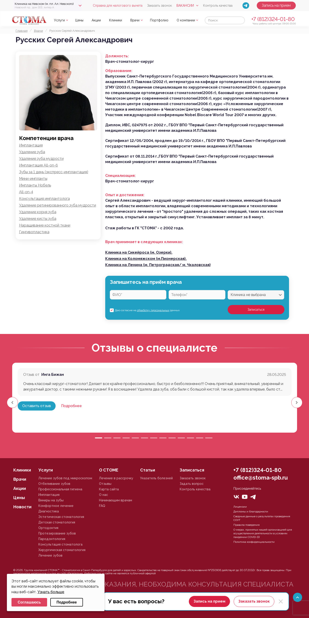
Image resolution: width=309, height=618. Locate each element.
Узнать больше (50, 592)
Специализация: (120, 175)
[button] (296, 402)
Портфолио (159, 20)
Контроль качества (217, 5)
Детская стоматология (56, 522)
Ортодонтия (48, 528)
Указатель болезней (156, 478)
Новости (22, 506)
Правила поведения (246, 524)
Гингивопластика (34, 232)
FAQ (102, 506)
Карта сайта (109, 489)
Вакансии (185, 5)
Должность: (117, 56)
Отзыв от (31, 374)
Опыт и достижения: (124, 195)
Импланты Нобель (35, 185)
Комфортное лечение (56, 506)
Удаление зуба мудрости (41, 158)
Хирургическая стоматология (61, 550)
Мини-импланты (33, 178)
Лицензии (240, 506)
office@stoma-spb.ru (260, 477)
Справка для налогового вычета (117, 5)
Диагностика (48, 511)
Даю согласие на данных (147, 310)
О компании (186, 20)
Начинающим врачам (115, 500)
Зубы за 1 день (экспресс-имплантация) (53, 172)
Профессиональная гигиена (60, 489)
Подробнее (71, 406)
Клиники (115, 20)
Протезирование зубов (57, 533)
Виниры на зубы (51, 500)
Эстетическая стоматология (61, 517)
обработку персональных (153, 310)
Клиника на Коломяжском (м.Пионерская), (146, 258)
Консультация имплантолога (44, 198)
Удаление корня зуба (37, 212)
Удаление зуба (32, 152)
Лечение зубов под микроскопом (65, 478)
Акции (96, 20)
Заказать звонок (159, 5)
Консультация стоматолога (60, 544)
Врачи (134, 20)
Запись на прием (276, 5)
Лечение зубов (50, 555)
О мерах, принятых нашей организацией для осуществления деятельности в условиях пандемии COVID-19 (262, 533)
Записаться (255, 309)
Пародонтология (51, 539)
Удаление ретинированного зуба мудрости (57, 205)
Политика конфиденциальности (254, 541)
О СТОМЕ (108, 470)
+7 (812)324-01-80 (273, 19)
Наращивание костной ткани (44, 225)
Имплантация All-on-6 (38, 165)
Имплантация (31, 145)
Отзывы (105, 484)
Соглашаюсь (29, 602)
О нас (103, 495)
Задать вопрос (192, 484)
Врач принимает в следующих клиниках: (144, 242)
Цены (79, 20)
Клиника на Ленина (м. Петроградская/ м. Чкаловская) (158, 265)
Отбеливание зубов (54, 484)
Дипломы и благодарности (250, 511)
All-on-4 (26, 192)
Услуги (59, 20)
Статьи (147, 470)
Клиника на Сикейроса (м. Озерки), (138, 252)
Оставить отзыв (36, 406)
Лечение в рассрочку (116, 478)
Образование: (118, 71)
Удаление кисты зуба (37, 218)
